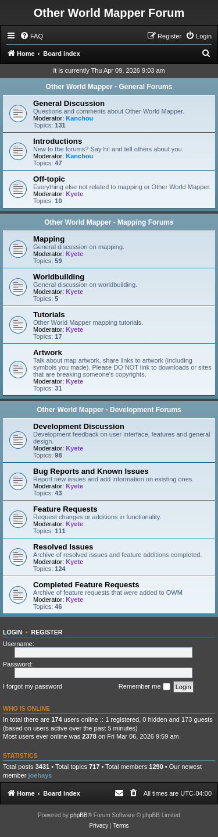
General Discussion (69, 103)
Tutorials (49, 314)
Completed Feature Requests (86, 584)
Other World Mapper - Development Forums (109, 410)
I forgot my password (32, 686)
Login (12, 632)
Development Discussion (78, 426)
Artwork (47, 352)
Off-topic (49, 179)
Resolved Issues (63, 546)
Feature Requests (65, 509)
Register (47, 632)
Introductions (57, 141)
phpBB (79, 815)
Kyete (74, 193)
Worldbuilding (58, 276)
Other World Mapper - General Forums (109, 87)
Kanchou (79, 118)
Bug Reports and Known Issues (91, 471)
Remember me (144, 687)
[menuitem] (31, 36)
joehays (40, 775)
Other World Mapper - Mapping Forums (108, 222)
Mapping (49, 239)
